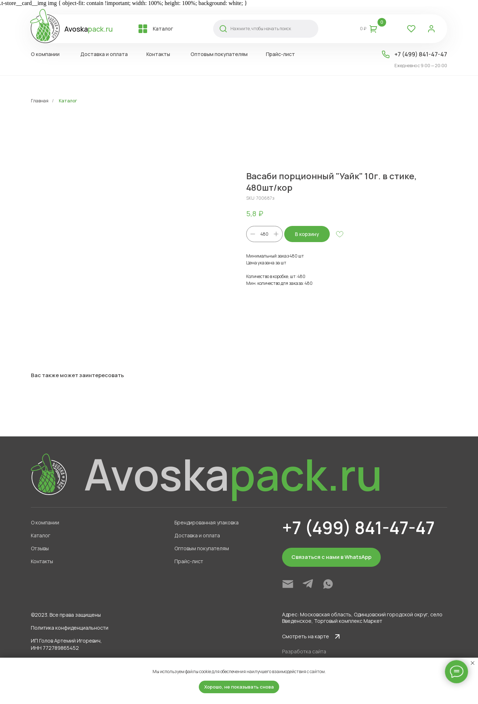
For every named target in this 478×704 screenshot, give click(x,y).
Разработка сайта (304, 651)
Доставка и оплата (197, 535)
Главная (39, 101)
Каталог (68, 101)
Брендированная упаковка (206, 522)
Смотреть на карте (305, 636)
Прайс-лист (188, 561)
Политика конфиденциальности (69, 627)
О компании (45, 522)
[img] (288, 584)
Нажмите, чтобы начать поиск (260, 29)
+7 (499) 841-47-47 (420, 54)
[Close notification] (472, 663)
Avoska (88, 29)
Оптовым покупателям (201, 548)
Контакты (42, 561)
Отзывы (40, 548)
